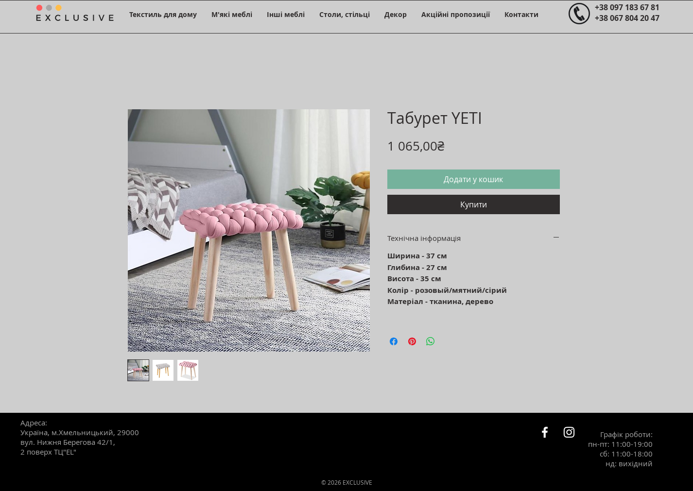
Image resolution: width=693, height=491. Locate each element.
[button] (163, 14)
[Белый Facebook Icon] (544, 432)
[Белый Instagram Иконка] (569, 432)
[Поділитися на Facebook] (393, 341)
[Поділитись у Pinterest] (412, 341)
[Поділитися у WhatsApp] (430, 341)
